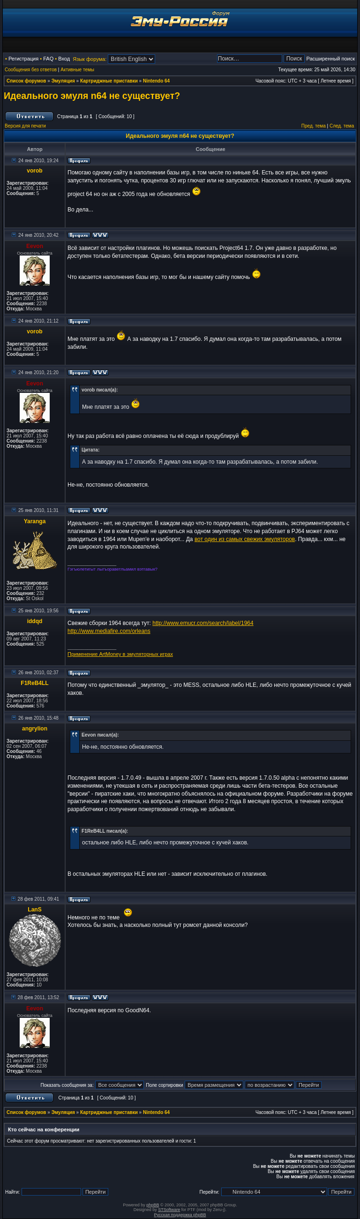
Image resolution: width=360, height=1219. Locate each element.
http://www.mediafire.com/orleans (109, 631)
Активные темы (77, 69)
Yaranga (35, 521)
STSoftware (169, 1209)
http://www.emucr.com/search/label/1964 (202, 623)
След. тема (342, 125)
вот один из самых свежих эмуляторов (245, 539)
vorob (34, 170)
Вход (64, 58)
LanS (34, 909)
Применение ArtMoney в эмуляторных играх (120, 654)
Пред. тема (313, 125)
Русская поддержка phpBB (180, 1214)
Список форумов (26, 80)
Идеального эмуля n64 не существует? (92, 95)
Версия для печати (25, 125)
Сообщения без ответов (31, 69)
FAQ (48, 58)
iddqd (35, 621)
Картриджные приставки (109, 80)
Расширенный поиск (330, 58)
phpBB (152, 1205)
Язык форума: (89, 59)
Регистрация (23, 58)
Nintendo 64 (156, 80)
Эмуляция (63, 80)
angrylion (34, 728)
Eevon (34, 246)
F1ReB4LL (34, 683)
